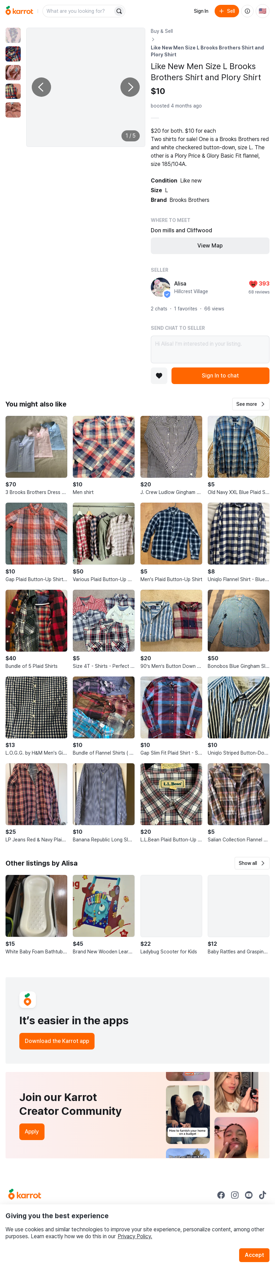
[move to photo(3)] (13, 72)
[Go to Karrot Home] (24, 1195)
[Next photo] (130, 87)
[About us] (247, 11)
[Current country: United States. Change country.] (262, 11)
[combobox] (78, 11)
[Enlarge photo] (85, 87)
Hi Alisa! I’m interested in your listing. (210, 349)
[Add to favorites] (159, 375)
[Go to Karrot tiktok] (262, 1195)
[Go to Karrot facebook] (221, 1195)
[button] (250, 404)
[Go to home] (19, 11)
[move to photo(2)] (13, 54)
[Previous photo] (41, 87)
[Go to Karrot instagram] (235, 1195)
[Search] (119, 11)
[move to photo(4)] (13, 91)
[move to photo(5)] (13, 110)
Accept (254, 1255)
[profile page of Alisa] (160, 287)
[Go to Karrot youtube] (249, 1195)
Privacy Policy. (135, 1236)
